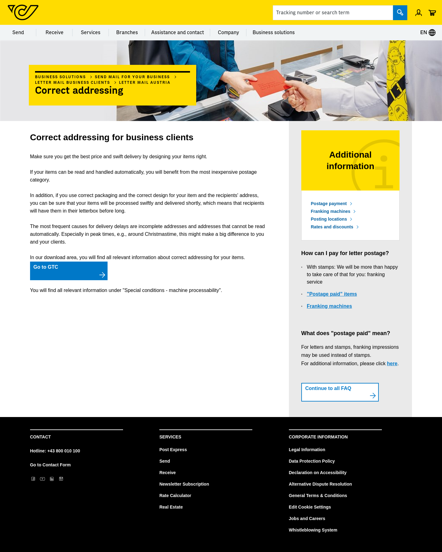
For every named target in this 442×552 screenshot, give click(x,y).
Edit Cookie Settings (310, 507)
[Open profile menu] (418, 12)
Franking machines (331, 211)
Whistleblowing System (313, 529)
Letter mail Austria (144, 82)
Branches (127, 32)
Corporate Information (318, 436)
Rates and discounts (332, 226)
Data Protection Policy (312, 461)
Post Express (173, 449)
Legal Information (307, 449)
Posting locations (329, 219)
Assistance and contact (177, 32)
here (392, 363)
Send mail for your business (132, 77)
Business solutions (274, 32)
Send (18, 32)
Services (90, 32)
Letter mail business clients (72, 82)
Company (228, 32)
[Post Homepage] (23, 12)
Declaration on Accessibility (318, 472)
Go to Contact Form (50, 464)
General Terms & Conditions (318, 495)
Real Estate (171, 507)
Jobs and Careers (307, 518)
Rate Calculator (175, 495)
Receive (55, 32)
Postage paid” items (333, 294)
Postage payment (329, 203)
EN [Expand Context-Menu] (428, 32)
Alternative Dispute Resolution (320, 484)
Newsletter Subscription (184, 484)
